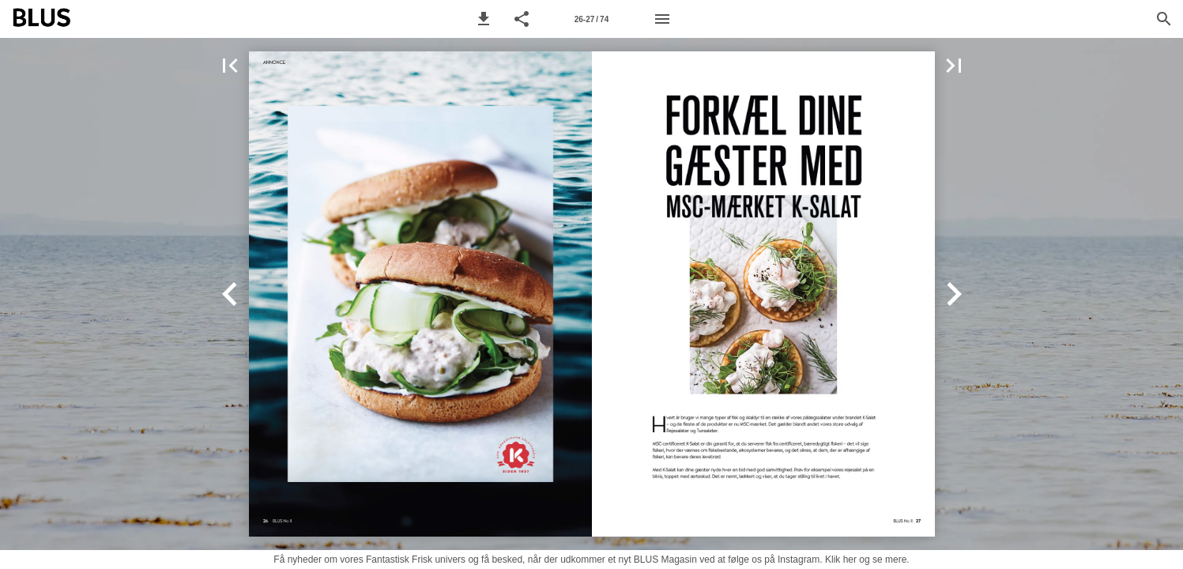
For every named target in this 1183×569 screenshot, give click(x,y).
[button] (484, 19)
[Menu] (662, 19)
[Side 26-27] (591, 19)
